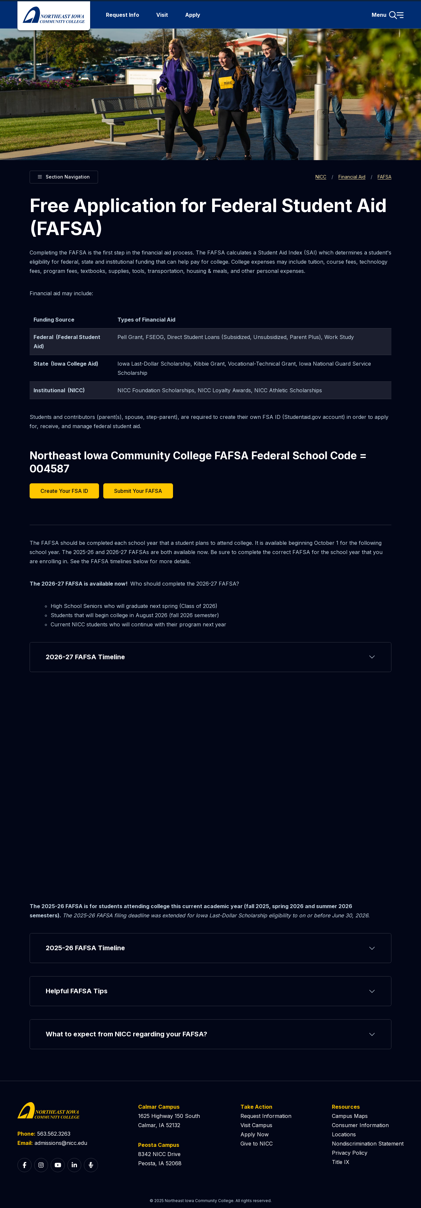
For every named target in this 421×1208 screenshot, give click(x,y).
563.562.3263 (53, 1133)
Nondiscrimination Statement (368, 1143)
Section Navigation (64, 176)
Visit (162, 15)
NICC (320, 177)
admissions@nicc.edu (61, 1143)
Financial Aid (351, 177)
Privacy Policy (349, 1152)
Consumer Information (360, 1125)
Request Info (122, 15)
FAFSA (384, 177)
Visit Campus (256, 1125)
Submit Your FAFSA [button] (138, 491)
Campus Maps (350, 1116)
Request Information (265, 1116)
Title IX (340, 1162)
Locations (344, 1134)
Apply (192, 15)
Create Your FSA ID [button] (64, 491)
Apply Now (254, 1134)
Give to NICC (256, 1143)
